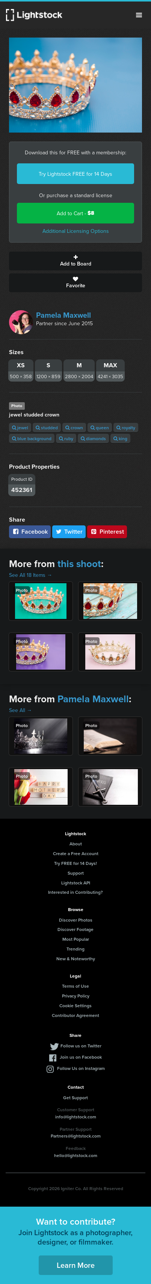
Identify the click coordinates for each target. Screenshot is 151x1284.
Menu (139, 15)
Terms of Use (75, 986)
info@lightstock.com (75, 1117)
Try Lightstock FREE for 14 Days (75, 174)
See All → (20, 710)
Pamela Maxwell (63, 314)
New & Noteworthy (75, 958)
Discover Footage (75, 929)
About (75, 843)
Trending (75, 949)
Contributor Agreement (75, 1015)
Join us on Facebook (81, 1057)
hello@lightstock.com (75, 1155)
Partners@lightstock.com (76, 1136)
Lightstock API (75, 883)
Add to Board (75, 261)
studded (47, 427)
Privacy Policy (75, 996)
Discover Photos (75, 920)
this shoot (79, 564)
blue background (31, 438)
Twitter (69, 531)
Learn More (76, 1265)
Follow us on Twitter (80, 1046)
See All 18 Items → (30, 575)
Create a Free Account (75, 853)
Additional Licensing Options (75, 231)
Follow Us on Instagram (81, 1068)
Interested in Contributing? (75, 892)
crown (74, 427)
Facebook (30, 531)
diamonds (93, 438)
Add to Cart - (75, 213)
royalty (125, 427)
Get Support (75, 1097)
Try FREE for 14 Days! (75, 863)
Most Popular (75, 939)
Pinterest (107, 531)
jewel (20, 427)
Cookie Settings (75, 1005)
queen (100, 427)
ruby (66, 438)
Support (76, 873)
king (120, 438)
